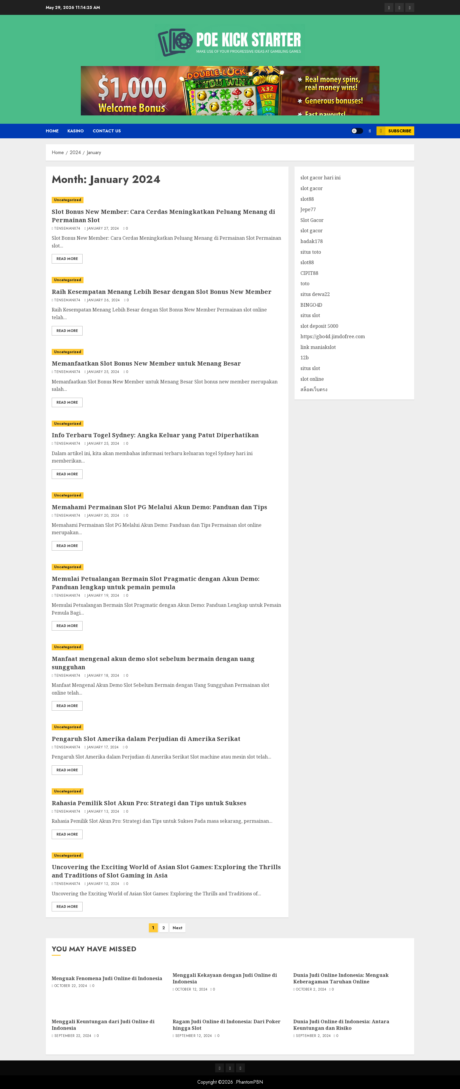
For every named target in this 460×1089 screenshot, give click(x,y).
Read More (67, 258)
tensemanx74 (67, 228)
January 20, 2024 (103, 515)
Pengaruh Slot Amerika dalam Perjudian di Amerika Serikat (146, 739)
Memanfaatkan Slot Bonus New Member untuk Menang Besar (146, 363)
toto (304, 283)
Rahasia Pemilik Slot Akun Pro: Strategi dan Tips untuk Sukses (149, 803)
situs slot (310, 315)
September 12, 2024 (193, 1036)
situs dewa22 (315, 294)
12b (304, 357)
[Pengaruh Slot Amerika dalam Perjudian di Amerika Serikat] (167, 727)
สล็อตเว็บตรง (313, 389)
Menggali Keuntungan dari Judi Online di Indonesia (103, 1024)
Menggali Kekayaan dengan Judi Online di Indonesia (225, 978)
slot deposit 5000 (319, 326)
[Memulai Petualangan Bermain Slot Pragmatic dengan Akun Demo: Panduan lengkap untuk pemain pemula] (167, 567)
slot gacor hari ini (320, 177)
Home (52, 131)
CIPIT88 (309, 273)
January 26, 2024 (103, 300)
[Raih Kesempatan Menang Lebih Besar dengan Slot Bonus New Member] (167, 280)
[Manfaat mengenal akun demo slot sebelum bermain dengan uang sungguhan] (167, 647)
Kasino (75, 131)
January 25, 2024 (103, 372)
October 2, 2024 (311, 989)
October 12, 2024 (191, 989)
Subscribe (393, 130)
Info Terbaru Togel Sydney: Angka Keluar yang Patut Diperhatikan (155, 435)
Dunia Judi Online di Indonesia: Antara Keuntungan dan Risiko (341, 1024)
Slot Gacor (312, 220)
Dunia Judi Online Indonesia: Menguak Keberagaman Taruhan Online (341, 978)
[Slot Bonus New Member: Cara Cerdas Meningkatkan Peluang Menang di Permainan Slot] (167, 200)
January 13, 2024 (103, 811)
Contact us (107, 131)
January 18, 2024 (103, 675)
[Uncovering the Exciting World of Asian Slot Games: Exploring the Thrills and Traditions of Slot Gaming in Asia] (167, 855)
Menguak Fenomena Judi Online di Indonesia (107, 978)
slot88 (307, 199)
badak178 (311, 241)
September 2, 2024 (313, 1036)
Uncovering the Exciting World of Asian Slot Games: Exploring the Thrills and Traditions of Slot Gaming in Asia (166, 871)
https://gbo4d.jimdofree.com (332, 336)
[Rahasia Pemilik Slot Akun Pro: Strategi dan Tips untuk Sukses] (167, 791)
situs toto (310, 252)
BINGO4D (311, 305)
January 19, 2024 (103, 595)
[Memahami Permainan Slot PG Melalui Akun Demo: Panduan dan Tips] (167, 495)
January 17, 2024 (103, 747)
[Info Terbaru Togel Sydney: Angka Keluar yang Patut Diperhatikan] (167, 423)
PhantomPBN (249, 1082)
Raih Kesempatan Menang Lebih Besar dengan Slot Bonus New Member (162, 292)
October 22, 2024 (70, 986)
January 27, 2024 (103, 228)
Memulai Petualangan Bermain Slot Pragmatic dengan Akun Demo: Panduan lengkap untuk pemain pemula (155, 583)
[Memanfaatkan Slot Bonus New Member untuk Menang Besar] (167, 352)
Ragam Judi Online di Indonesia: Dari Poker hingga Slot (227, 1024)
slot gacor (311, 188)
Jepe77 (308, 209)
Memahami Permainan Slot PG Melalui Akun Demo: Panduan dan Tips (159, 507)
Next (177, 928)
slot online (312, 379)
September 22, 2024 (72, 1036)
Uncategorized (67, 200)
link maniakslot (318, 347)
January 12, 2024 (103, 884)
